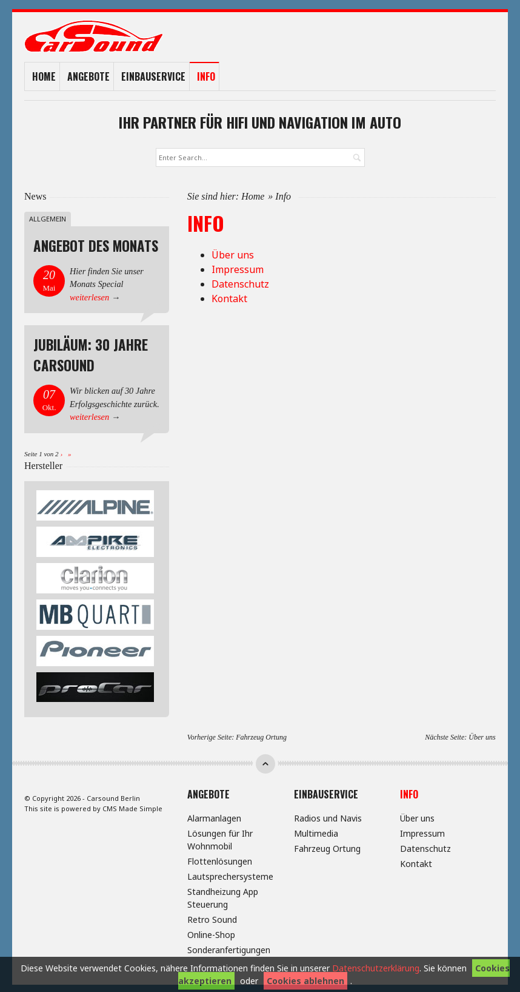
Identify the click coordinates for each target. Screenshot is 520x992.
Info (206, 76)
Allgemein (47, 216)
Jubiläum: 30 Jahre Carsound (90, 353)
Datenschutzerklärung (375, 968)
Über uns (233, 253)
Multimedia (316, 831)
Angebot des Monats (95, 244)
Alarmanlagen (214, 816)
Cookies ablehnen (305, 981)
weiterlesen (89, 295)
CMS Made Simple (132, 806)
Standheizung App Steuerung (222, 896)
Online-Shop (211, 933)
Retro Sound (212, 917)
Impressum (238, 267)
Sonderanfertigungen (228, 948)
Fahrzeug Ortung (261, 735)
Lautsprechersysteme (230, 874)
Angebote (88, 76)
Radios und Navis (328, 816)
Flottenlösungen (219, 859)
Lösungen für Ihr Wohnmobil (220, 838)
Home (44, 76)
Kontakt (229, 296)
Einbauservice (153, 76)
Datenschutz (240, 282)
